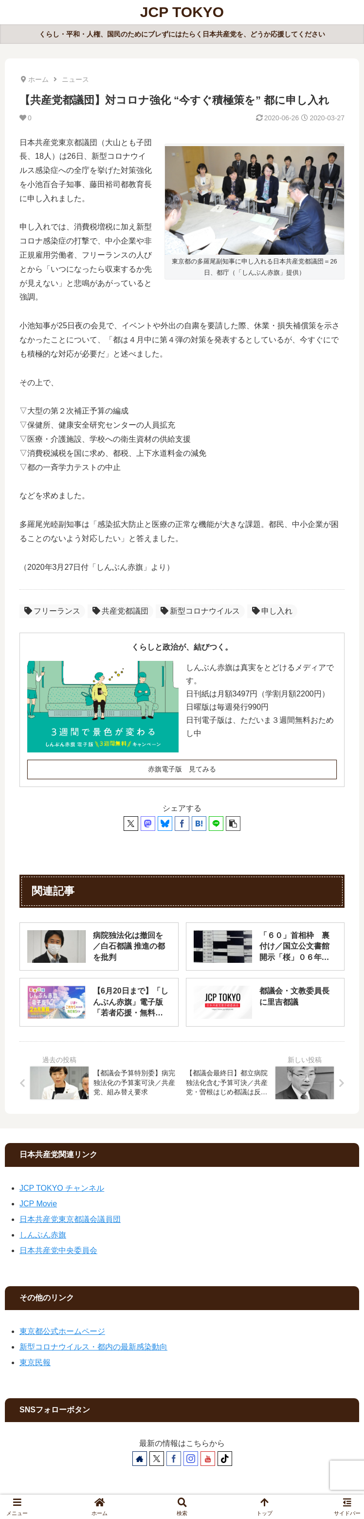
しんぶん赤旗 (42, 1235)
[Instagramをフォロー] (190, 1458)
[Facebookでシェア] (182, 823)
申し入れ (272, 611)
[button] (233, 823)
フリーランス (52, 611)
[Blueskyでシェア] (165, 823)
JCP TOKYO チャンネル (61, 1188)
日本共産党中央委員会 (58, 1250)
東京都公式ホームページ (62, 1331)
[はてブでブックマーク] (199, 823)
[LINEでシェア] (216, 823)
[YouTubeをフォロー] (207, 1458)
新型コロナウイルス (200, 611)
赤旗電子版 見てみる (182, 769)
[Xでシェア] (131, 823)
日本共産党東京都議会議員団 (70, 1219)
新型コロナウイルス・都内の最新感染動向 (93, 1347)
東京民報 (35, 1362)
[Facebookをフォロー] (173, 1458)
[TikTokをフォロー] (225, 1458)
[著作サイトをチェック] (139, 1458)
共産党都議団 (120, 611)
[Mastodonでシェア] (148, 823)
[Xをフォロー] (156, 1458)
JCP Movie (38, 1204)
